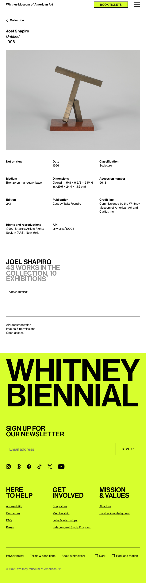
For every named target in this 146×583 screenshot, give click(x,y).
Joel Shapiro (17, 31)
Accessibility (14, 506)
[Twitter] (49, 466)
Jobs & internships (65, 520)
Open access (15, 332)
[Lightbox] (73, 100)
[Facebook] (29, 466)
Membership (61, 513)
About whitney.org (74, 555)
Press (10, 527)
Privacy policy (15, 555)
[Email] (61, 449)
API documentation (18, 324)
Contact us (13, 513)
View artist (18, 292)
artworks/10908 (63, 228)
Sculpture (105, 165)
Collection (17, 20)
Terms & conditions (43, 555)
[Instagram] (8, 466)
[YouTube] (61, 466)
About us (105, 506)
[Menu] (137, 4)
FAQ (9, 520)
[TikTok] (39, 466)
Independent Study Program (71, 527)
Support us (60, 506)
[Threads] (19, 466)
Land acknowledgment (114, 513)
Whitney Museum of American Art (29, 4)
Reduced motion (125, 555)
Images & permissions (20, 328)
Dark (100, 555)
